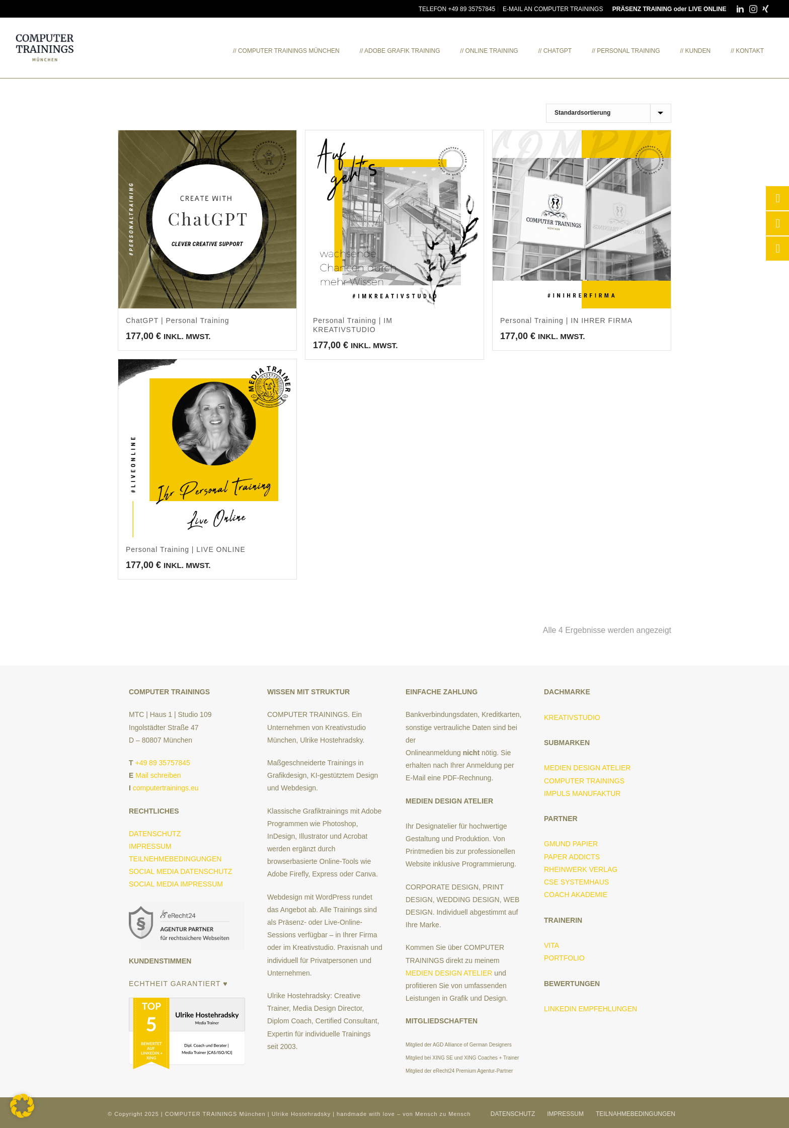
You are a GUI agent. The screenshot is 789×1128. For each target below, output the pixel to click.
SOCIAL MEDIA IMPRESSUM (176, 884)
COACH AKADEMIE (577, 895)
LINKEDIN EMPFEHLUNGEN (590, 1009)
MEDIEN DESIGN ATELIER (449, 973)
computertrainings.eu (166, 788)
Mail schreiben (158, 775)
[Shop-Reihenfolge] (608, 113)
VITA (551, 945)
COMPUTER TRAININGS (584, 781)
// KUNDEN (695, 50)
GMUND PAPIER (571, 844)
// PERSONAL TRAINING (626, 50)
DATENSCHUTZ (155, 834)
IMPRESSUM (150, 846)
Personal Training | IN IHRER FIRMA (566, 320)
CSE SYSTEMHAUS (576, 882)
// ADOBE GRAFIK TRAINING (400, 50)
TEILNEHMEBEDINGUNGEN (175, 859)
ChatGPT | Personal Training (177, 320)
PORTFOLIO (564, 958)
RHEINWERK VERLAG (580, 869)
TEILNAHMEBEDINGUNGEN (635, 1113)
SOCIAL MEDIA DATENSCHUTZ (180, 871)
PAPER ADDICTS (572, 857)
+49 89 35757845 (162, 763)
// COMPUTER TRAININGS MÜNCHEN (286, 50)
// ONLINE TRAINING (489, 50)
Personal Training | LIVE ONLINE (186, 549)
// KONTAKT (747, 50)
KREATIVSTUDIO (572, 717)
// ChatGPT (555, 50)
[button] (22, 1106)
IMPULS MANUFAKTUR (582, 793)
